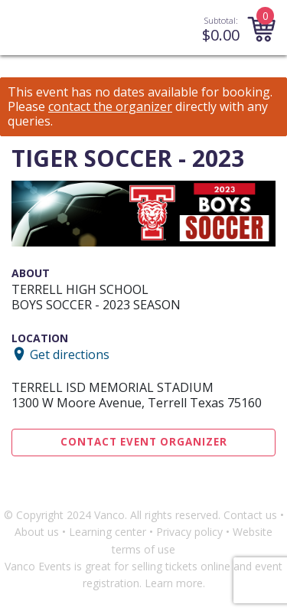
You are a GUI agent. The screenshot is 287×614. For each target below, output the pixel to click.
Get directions (69, 353)
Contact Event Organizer (143, 442)
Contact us (250, 515)
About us (37, 531)
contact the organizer (110, 107)
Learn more (174, 583)
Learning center (107, 531)
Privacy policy (189, 531)
